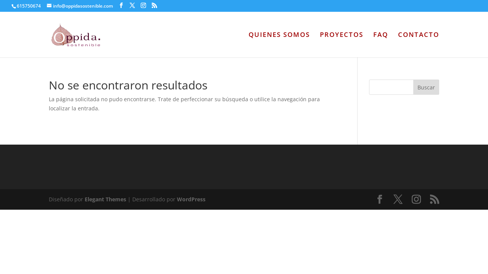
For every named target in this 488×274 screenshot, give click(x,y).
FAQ (380, 35)
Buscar (426, 87)
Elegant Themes (105, 199)
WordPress (191, 199)
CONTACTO (418, 35)
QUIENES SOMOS (279, 35)
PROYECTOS (341, 35)
